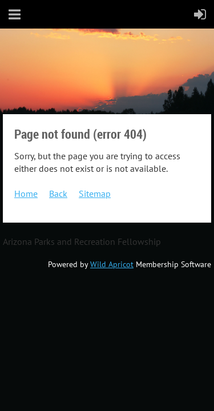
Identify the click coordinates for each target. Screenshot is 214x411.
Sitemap (95, 193)
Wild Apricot (112, 264)
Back (58, 193)
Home (26, 193)
